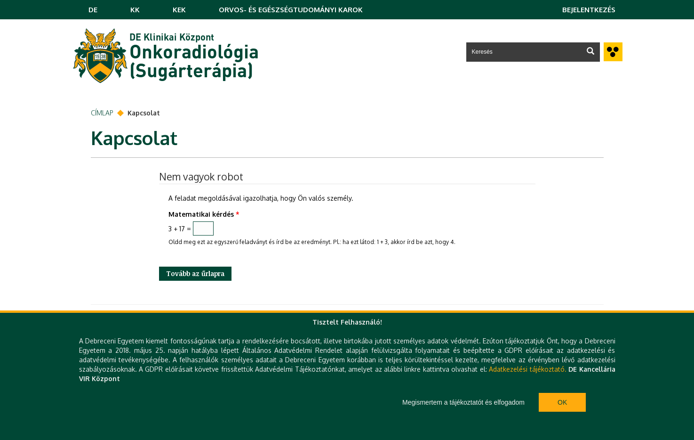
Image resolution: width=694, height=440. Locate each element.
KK (135, 9)
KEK (179, 9)
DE (92, 9)
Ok (562, 402)
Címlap (102, 113)
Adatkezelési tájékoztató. (527, 369)
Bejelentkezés (588, 9)
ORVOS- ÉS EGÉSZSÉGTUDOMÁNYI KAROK (291, 9)
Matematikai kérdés (203, 214)
